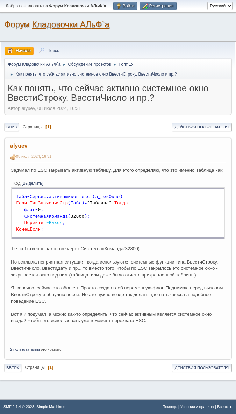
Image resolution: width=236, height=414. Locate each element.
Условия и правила (197, 407)
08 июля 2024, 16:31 (33, 156)
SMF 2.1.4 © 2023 (18, 407)
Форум (17, 24)
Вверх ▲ (225, 407)
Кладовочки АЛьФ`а (70, 24)
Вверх (12, 368)
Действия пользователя (202, 127)
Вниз (11, 127)
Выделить (32, 183)
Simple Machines (50, 407)
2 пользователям (25, 349)
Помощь (170, 407)
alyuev (19, 146)
